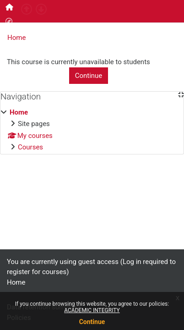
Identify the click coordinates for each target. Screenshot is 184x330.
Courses (30, 147)
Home (16, 37)
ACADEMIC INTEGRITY (91, 310)
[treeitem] (92, 130)
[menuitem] (9, 7)
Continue (92, 321)
